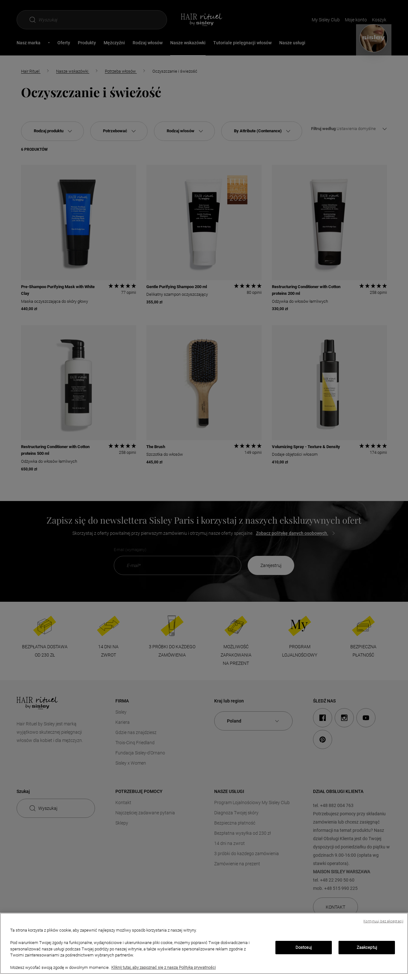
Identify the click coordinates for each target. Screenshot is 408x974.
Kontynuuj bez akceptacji (383, 921)
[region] (204, 943)
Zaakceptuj (367, 947)
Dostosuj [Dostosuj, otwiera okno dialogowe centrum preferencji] (303, 947)
